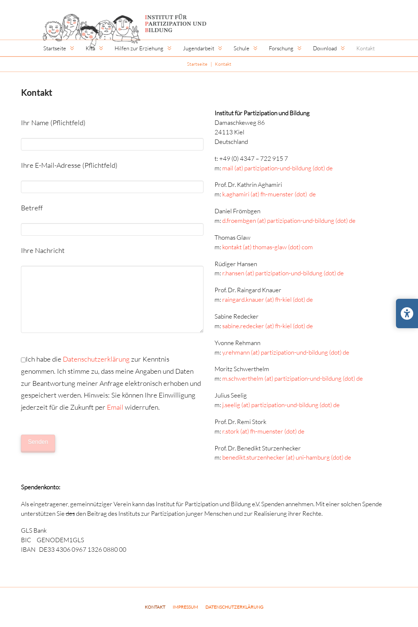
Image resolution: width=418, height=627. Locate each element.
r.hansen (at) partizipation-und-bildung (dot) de (283, 273)
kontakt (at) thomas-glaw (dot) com (267, 247)
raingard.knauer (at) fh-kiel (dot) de (267, 299)
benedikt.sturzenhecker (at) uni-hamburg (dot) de (286, 457)
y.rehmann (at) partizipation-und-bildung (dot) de (285, 352)
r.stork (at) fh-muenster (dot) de (263, 431)
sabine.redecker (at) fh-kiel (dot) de (267, 326)
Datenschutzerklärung (96, 359)
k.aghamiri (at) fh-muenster (257, 194)
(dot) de (304, 194)
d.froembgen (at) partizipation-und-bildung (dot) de (289, 220)
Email (115, 407)
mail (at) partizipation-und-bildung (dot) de (277, 168)
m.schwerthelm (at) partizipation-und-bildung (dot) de (292, 378)
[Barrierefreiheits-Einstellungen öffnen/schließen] (407, 313)
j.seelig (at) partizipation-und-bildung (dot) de (281, 405)
